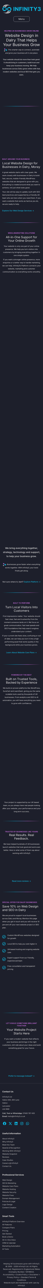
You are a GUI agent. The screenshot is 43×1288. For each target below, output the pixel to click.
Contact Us (6, 1166)
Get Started (7, 1234)
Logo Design (7, 1204)
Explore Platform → (32, 582)
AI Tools (5, 1249)
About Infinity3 (8, 1139)
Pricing (5, 1231)
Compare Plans (8, 1228)
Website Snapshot (9, 1154)
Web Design (7, 1180)
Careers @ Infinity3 (10, 1163)
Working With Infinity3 (11, 1151)
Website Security (9, 1192)
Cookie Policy (22, 1274)
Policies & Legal (8, 1201)
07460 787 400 (29, 1113)
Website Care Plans (10, 1186)
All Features (7, 1224)
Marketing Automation (11, 1246)
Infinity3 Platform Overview (13, 1221)
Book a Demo (7, 1237)
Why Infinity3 (7, 1142)
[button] (4, 1123)
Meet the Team (8, 1145)
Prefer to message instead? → (21, 1076)
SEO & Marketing (9, 1183)
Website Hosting (9, 1189)
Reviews (5, 1157)
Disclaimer (34, 1274)
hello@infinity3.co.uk (16, 1116)
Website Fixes (8, 1195)
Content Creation (9, 1207)
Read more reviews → (21, 881)
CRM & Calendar (9, 1243)
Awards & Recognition (11, 1148)
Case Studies (7, 1160)
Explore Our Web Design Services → (18, 210)
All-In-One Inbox (9, 1240)
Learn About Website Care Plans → (21, 652)
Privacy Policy (13, 1277)
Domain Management (11, 1198)
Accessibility (8, 1274)
